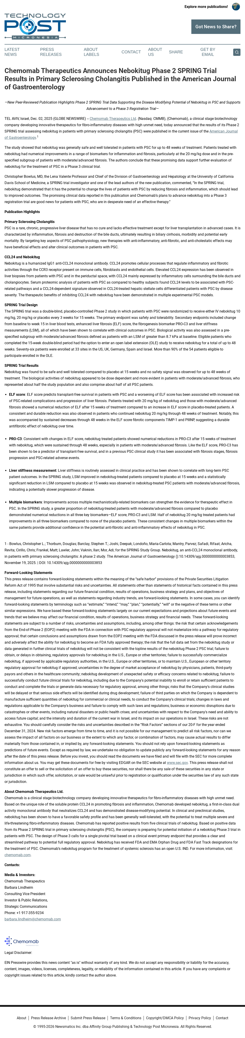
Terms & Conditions (125, 1018)
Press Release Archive (48, 1018)
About (21, 1018)
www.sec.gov (177, 763)
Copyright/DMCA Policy (165, 1018)
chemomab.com (18, 855)
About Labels (91, 52)
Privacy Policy (200, 1018)
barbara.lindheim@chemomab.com (33, 919)
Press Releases (51, 52)
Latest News (12, 52)
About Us (155, 52)
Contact (131, 52)
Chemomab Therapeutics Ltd (113, 118)
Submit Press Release (88, 1018)
